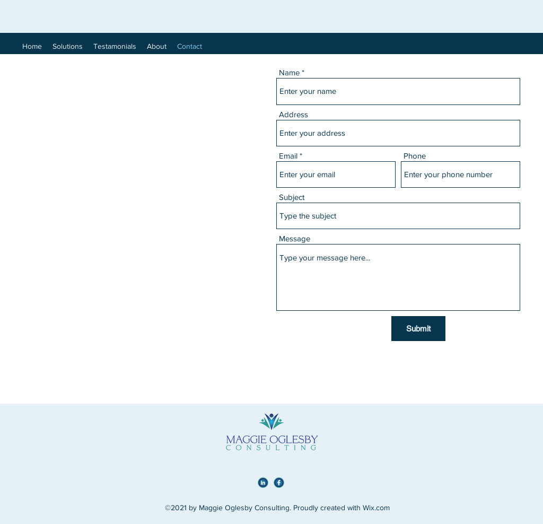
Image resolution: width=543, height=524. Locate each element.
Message (294, 238)
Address (293, 114)
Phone (415, 156)
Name (289, 72)
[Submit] (418, 328)
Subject (291, 197)
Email (288, 156)
